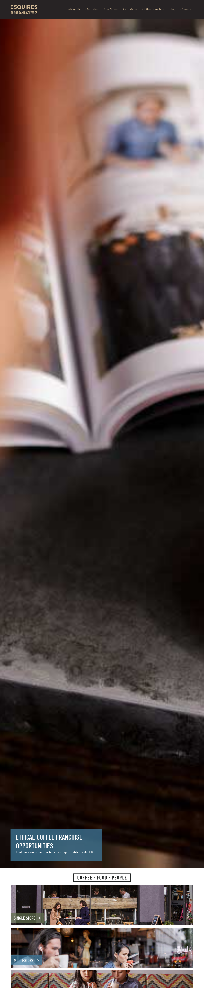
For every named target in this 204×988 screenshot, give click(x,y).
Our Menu (130, 9)
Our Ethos (92, 9)
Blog (172, 9)
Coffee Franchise (153, 9)
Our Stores (111, 9)
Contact (186, 9)
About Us (74, 9)
